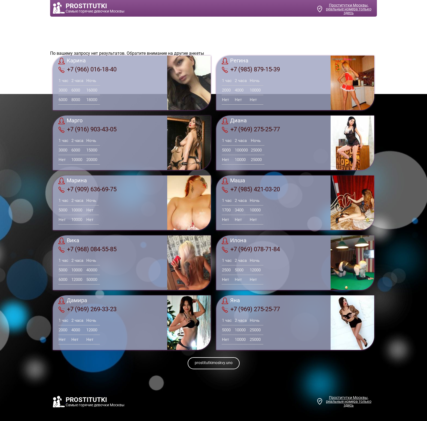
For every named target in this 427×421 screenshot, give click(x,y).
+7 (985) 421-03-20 (251, 189)
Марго (70, 121)
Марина (72, 181)
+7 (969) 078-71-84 (251, 249)
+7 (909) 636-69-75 (87, 189)
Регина (235, 61)
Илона (234, 241)
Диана (234, 121)
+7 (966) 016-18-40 (87, 69)
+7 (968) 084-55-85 (87, 249)
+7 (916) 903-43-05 (87, 129)
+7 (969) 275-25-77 (251, 129)
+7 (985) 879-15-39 (251, 69)
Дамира (72, 301)
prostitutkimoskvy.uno (213, 363)
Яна (231, 301)
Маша (233, 181)
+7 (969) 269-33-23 (87, 309)
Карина (72, 61)
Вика (68, 241)
